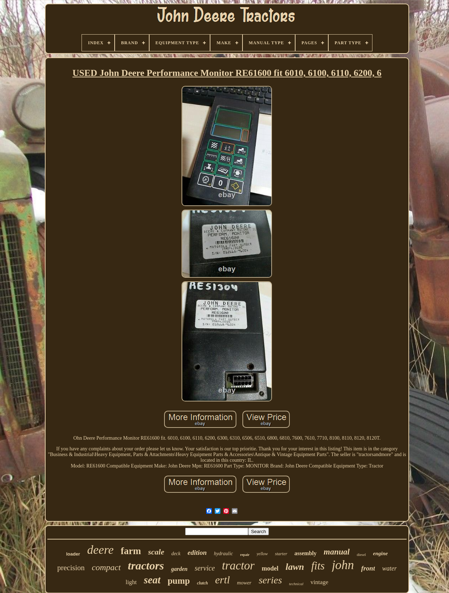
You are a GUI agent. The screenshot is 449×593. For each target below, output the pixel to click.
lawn (295, 567)
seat (152, 580)
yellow (262, 553)
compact (106, 567)
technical (296, 584)
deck (176, 553)
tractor (238, 565)
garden (179, 569)
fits (318, 565)
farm (131, 551)
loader (73, 554)
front (368, 568)
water (389, 568)
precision (71, 567)
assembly (305, 553)
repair (244, 555)
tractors (146, 565)
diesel (361, 554)
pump (179, 581)
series (270, 580)
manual (337, 551)
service (205, 568)
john (343, 565)
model (270, 568)
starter (281, 553)
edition (197, 552)
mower (244, 583)
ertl (222, 580)
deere (100, 549)
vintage (319, 582)
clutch (202, 583)
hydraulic (223, 553)
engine (380, 553)
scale (156, 551)
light (131, 582)
